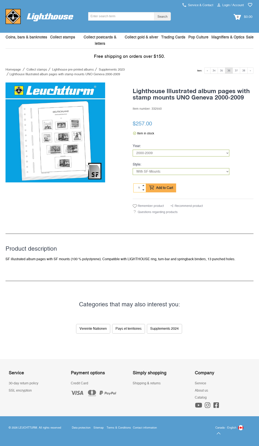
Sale (249, 37)
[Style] (181, 171)
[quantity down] (143, 190)
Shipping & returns (147, 383)
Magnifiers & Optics (227, 37)
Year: (137, 146)
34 (214, 70)
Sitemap (98, 427)
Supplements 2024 (164, 328)
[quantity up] (143, 185)
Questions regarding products (158, 212)
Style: (137, 164)
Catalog (201, 397)
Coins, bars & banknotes (26, 37)
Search (162, 16)
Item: (199, 71)
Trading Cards (173, 37)
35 (221, 70)
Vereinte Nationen (93, 328)
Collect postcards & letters (100, 41)
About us (201, 390)
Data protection (81, 427)
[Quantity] (139, 188)
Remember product (148, 206)
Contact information (145, 427)
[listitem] (55, 132)
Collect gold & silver (141, 37)
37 (236, 70)
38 (243, 70)
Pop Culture (198, 37)
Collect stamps (62, 37)
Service (200, 383)
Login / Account (230, 5)
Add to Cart (161, 188)
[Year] (181, 153)
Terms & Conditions (119, 427)
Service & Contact (197, 5)
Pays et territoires (129, 328)
